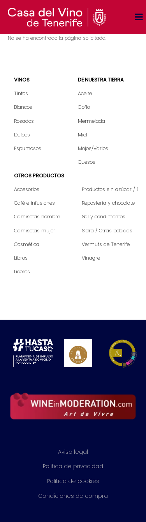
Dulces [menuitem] (22, 134)
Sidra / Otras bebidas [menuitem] (107, 230)
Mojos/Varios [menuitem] (93, 148)
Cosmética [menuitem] (26, 244)
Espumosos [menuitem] (27, 148)
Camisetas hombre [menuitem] (37, 216)
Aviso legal (73, 452)
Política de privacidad (73, 466)
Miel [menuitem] (82, 134)
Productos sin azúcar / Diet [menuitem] (110, 189)
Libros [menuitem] (21, 258)
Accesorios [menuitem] (26, 189)
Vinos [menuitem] (22, 79)
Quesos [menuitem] (86, 162)
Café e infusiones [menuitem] (34, 203)
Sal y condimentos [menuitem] (103, 216)
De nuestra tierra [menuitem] (101, 79)
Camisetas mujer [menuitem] (34, 230)
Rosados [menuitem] (24, 121)
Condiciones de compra (73, 496)
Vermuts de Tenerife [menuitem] (106, 244)
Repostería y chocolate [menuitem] (108, 203)
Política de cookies (73, 481)
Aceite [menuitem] (85, 93)
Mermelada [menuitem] (91, 121)
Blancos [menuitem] (23, 107)
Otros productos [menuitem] (39, 175)
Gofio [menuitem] (84, 107)
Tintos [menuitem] (21, 93)
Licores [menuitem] (22, 271)
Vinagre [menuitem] (91, 258)
